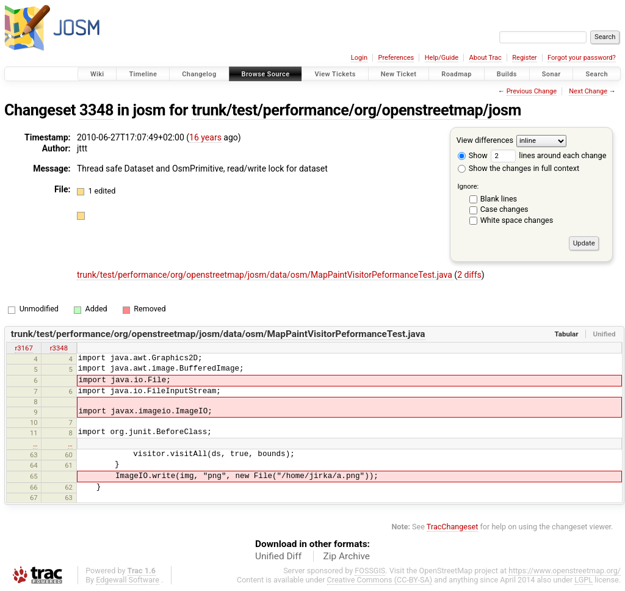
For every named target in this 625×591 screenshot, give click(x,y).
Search (596, 74)
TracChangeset (453, 526)
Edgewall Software (127, 579)
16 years (205, 137)
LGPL (583, 579)
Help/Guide (441, 58)
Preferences (396, 58)
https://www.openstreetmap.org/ (564, 570)
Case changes (504, 209)
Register (524, 58)
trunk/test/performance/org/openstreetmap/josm (356, 110)
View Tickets (334, 74)
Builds (507, 74)
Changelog (199, 74)
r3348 (59, 348)
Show (473, 155)
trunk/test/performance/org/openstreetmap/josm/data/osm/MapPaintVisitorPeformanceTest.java (265, 275)
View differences (485, 140)
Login (359, 58)
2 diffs (469, 275)
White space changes (517, 220)
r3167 (23, 348)
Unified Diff (278, 556)
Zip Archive (346, 556)
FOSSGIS (370, 570)
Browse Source (266, 74)
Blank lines (498, 198)
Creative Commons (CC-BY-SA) (380, 579)
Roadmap (456, 74)
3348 (96, 110)
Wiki (97, 74)
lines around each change (548, 155)
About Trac (485, 58)
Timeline (143, 74)
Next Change (588, 91)
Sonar (551, 74)
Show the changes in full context (518, 168)
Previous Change (532, 91)
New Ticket (399, 74)
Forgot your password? (581, 58)
